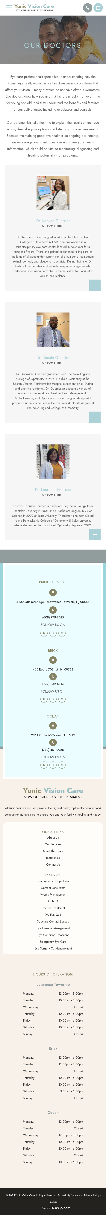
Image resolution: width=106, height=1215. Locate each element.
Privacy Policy (91, 1195)
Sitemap (53, 1202)
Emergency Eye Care (53, 942)
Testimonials (53, 858)
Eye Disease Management (53, 928)
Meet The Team (53, 851)
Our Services (53, 844)
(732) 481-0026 (53, 750)
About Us (53, 837)
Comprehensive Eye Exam (53, 881)
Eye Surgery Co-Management (53, 948)
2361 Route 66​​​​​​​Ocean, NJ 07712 (53, 735)
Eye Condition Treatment (53, 935)
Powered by (56, 1208)
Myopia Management (53, 894)
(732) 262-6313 (53, 684)
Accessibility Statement (70, 1195)
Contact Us (53, 864)
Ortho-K (53, 901)
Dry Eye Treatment (53, 908)
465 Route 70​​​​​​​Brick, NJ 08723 (53, 669)
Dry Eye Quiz (53, 915)
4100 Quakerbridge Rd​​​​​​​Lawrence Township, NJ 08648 (53, 602)
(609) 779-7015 (53, 617)
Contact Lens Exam (53, 888)
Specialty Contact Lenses (53, 921)
